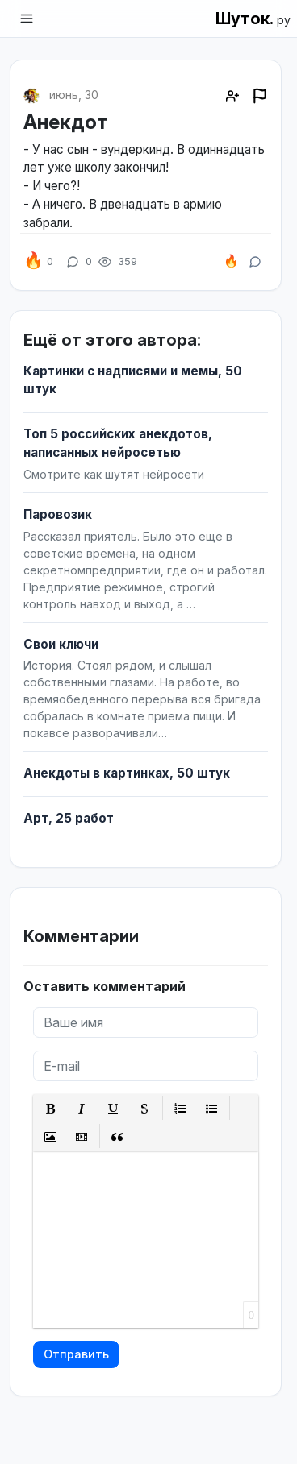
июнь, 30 (73, 95)
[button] (50, 1108)
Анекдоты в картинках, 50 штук (126, 773)
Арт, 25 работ (68, 818)
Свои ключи (60, 644)
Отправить (76, 1354)
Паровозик (57, 514)
